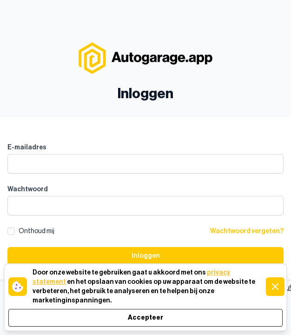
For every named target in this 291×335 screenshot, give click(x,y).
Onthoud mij (36, 231)
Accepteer (145, 318)
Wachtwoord (27, 189)
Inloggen (146, 256)
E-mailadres (26, 147)
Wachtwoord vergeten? (247, 231)
